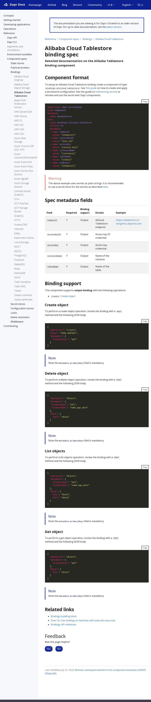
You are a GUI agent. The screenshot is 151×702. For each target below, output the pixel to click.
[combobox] (141, 5)
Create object (68, 296)
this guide (91, 88)
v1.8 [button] (110, 4)
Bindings (87, 39)
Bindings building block (64, 616)
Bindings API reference (63, 624)
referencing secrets (106, 91)
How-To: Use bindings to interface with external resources (83, 620)
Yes (49, 648)
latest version (114, 27)
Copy (145, 101)
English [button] (126, 4)
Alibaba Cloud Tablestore (109, 39)
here (105, 186)
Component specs (69, 39)
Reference (50, 39)
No (59, 648)
